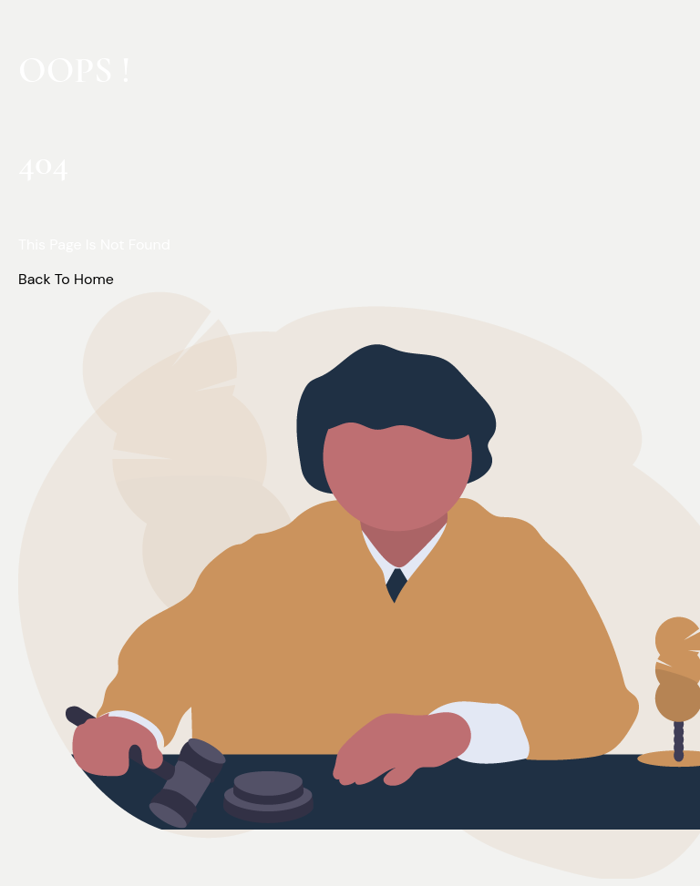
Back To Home (66, 279)
